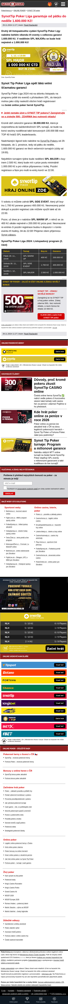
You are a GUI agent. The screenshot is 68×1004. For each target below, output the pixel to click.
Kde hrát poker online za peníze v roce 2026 (48, 416)
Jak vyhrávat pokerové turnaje (15, 803)
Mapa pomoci (5, 985)
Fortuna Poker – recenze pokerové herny (19, 762)
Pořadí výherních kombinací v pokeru (18, 795)
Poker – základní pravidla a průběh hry (18, 791)
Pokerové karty (10, 880)
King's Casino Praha (12, 888)
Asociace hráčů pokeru (13, 932)
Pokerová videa (10, 827)
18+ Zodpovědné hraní (39, 994)
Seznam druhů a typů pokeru (15, 823)
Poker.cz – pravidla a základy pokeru (49, 514)
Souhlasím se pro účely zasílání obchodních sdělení (36, 489)
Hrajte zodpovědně (6, 325)
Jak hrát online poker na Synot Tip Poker (19, 859)
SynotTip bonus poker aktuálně (16, 774)
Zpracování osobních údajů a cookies (15, 994)
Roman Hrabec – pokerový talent (16, 903)
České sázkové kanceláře (14, 940)
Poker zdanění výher (12, 928)
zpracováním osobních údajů (27, 489)
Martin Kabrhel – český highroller (16, 911)
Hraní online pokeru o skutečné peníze (18, 855)
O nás (3, 991)
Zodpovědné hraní (34, 960)
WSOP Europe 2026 (12, 899)
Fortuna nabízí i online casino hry (16, 936)
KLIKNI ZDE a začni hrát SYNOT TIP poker (51, 316)
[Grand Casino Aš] (20, 610)
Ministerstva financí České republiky (32, 955)
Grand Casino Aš (11, 892)
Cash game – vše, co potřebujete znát (18, 807)
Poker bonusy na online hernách (16, 851)
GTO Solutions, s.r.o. (58, 994)
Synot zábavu (8, 235)
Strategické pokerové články (15, 831)
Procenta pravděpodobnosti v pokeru (18, 799)
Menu (63, 4)
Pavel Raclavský (31, 25)
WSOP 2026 (9, 895)
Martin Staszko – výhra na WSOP (17, 907)
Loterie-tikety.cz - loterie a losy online (49, 531)
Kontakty (11, 991)
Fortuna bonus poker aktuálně (15, 778)
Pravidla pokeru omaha (13, 819)
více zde (55, 327)
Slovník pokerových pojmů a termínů (18, 811)
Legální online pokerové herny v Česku (18, 843)
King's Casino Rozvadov (13, 884)
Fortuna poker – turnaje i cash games (18, 863)
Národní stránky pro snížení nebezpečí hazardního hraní (31, 985)
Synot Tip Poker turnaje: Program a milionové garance (50, 444)
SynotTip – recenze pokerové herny (17, 758)
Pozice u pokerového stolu (14, 815)
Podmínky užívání (40, 991)
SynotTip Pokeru (49, 141)
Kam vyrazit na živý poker (14, 876)
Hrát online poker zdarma (14, 847)
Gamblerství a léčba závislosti (15, 924)
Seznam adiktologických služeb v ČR (51, 982)
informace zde (47, 974)
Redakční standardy (24, 991)
